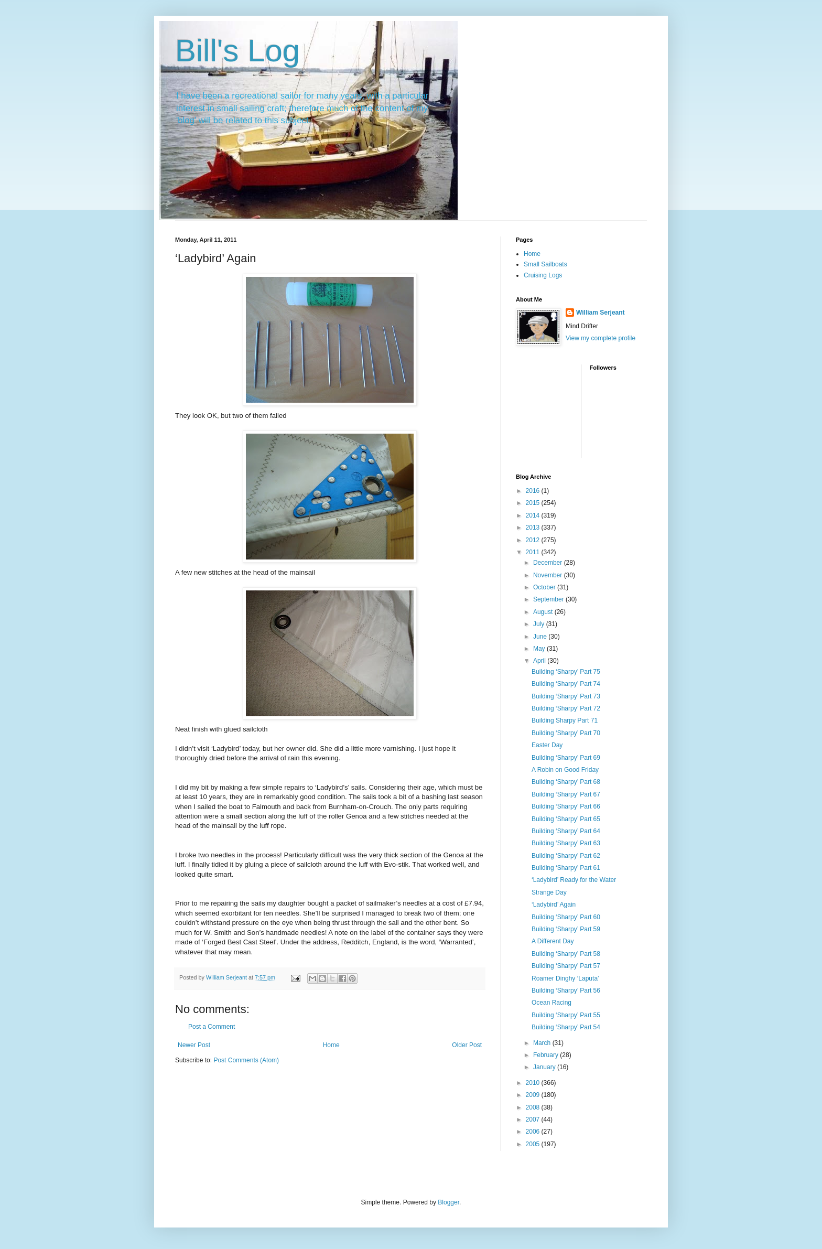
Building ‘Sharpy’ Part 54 (566, 1027)
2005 (534, 1144)
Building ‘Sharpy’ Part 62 (566, 855)
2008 (534, 1107)
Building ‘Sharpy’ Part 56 (566, 990)
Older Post (467, 1045)
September (549, 599)
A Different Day (553, 941)
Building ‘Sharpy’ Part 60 (566, 917)
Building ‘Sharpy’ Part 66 (566, 806)
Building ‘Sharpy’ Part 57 (566, 966)
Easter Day (547, 745)
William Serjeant (600, 312)
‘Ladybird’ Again (554, 904)
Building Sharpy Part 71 (565, 720)
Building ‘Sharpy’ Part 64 (566, 831)
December (548, 562)
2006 (534, 1131)
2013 (534, 527)
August (544, 612)
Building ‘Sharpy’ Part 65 (566, 819)
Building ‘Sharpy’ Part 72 (566, 708)
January (545, 1067)
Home (331, 1045)
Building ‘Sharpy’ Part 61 (566, 867)
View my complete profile (600, 338)
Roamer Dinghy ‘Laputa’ (565, 978)
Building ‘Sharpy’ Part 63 (566, 843)
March (543, 1043)
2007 (534, 1119)
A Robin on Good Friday (565, 769)
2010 (534, 1082)
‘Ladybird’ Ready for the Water (574, 880)
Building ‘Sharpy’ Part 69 (566, 757)
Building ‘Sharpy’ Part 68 (566, 781)
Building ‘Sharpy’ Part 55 (566, 1015)
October (545, 587)
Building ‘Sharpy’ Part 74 (566, 683)
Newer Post (194, 1045)
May (540, 648)
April (540, 660)
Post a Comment (211, 1026)
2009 (534, 1095)
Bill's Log (237, 50)
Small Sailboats (545, 264)
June (540, 636)
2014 (534, 515)
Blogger (448, 1202)
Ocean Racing (551, 1002)
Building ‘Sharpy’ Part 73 (566, 696)
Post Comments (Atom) (246, 1060)
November (548, 575)
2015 (534, 503)
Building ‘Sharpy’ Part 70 (566, 733)
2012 (534, 540)
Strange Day (549, 892)
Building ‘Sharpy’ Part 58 (566, 953)
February (546, 1055)
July (539, 624)
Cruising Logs (543, 275)
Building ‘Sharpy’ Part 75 (566, 671)
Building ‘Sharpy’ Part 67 (566, 794)
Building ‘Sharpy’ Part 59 (566, 929)
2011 (534, 552)
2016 (534, 490)
